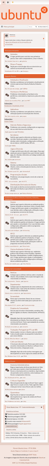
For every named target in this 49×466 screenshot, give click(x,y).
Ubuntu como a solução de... (13, 293)
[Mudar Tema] (12, 2)
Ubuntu (41, 457)
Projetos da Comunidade (19, 308)
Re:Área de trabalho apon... (12, 264)
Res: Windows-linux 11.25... (13, 356)
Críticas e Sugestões (17, 381)
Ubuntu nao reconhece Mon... (13, 100)
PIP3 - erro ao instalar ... (12, 181)
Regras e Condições (22, 451)
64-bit (22, 106)
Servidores (14, 135)
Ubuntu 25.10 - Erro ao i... (12, 215)
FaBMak (25, 89)
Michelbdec (21, 132)
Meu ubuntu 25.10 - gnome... (13, 305)
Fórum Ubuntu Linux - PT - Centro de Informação (21, 407)
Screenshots (14, 296)
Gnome (13, 202)
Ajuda (12, 451)
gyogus (24, 116)
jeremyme (18, 159)
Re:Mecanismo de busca (12, 389)
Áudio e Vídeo (8, 121)
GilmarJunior (26, 246)
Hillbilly (14, 146)
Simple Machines (31, 463)
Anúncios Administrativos (19, 365)
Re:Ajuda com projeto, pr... (12, 327)
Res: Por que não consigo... (12, 89)
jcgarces (26, 281)
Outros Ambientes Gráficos (20, 249)
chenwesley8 (26, 171)
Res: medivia (8, 159)
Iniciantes (13, 54)
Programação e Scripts (18, 175)
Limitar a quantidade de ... (12, 246)
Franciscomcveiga (29, 305)
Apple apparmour (10, 132)
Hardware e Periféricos (19, 92)
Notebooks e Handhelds (11, 106)
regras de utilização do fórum (14, 42)
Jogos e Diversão (16, 149)
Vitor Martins (27, 264)
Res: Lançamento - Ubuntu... (13, 281)
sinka (24, 401)
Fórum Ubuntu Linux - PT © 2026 (24, 448)
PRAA (25, 356)
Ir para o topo (33, 451)
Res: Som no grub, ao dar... (12, 116)
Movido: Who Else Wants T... (13, 338)
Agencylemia (27, 293)
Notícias (13, 272)
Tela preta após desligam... (12, 230)
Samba (7, 146)
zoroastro (25, 327)
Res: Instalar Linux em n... (12, 61)
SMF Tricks (32, 455)
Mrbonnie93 (26, 421)
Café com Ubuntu (16, 342)
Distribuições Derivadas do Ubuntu (23, 185)
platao (25, 338)
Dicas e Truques (16, 64)
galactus (24, 61)
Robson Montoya (27, 193)
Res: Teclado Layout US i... (12, 171)
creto (24, 377)
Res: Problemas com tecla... (12, 401)
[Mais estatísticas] (11, 426)
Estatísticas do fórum (12, 411)
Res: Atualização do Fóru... (12, 377)
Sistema (13, 163)
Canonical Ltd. (24, 460)
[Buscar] (36, 26)
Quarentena (14, 392)
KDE (12, 218)
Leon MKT (27, 100)
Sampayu (25, 71)
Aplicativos (14, 109)
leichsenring (26, 230)
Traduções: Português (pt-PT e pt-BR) (24, 330)
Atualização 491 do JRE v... (12, 71)
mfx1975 (24, 181)
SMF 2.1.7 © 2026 (18, 463)
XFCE (12, 234)
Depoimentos (15, 284)
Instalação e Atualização (19, 80)
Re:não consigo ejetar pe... (12, 193)
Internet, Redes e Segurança (20, 125)
